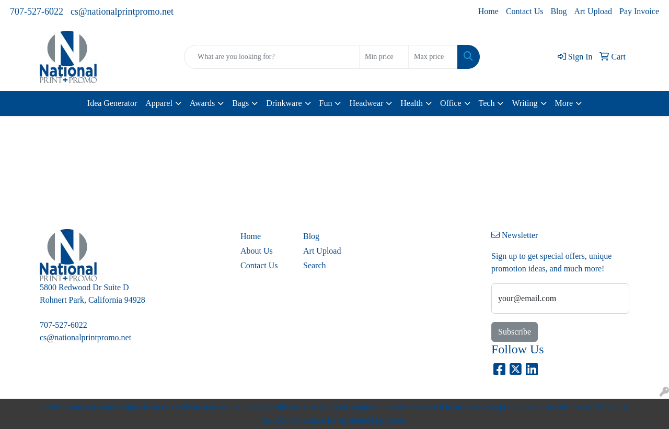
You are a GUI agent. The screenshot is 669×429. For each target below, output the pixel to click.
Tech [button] (487, 103)
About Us (256, 250)
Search (314, 265)
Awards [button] (202, 103)
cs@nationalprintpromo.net (122, 11)
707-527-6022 (36, 11)
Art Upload (593, 11)
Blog (558, 11)
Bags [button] (240, 103)
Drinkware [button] (284, 103)
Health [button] (411, 103)
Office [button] (451, 103)
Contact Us (525, 11)
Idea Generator (112, 103)
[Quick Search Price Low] (384, 57)
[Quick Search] (272, 57)
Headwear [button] (366, 103)
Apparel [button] (158, 103)
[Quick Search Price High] (433, 57)
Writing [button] (524, 103)
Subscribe (514, 331)
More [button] (564, 103)
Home (488, 11)
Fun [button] (325, 103)
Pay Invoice (639, 11)
